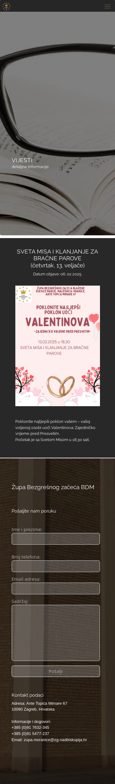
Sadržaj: (20, 601)
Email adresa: (26, 579)
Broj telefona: (26, 557)
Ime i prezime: (27, 529)
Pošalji (56, 671)
